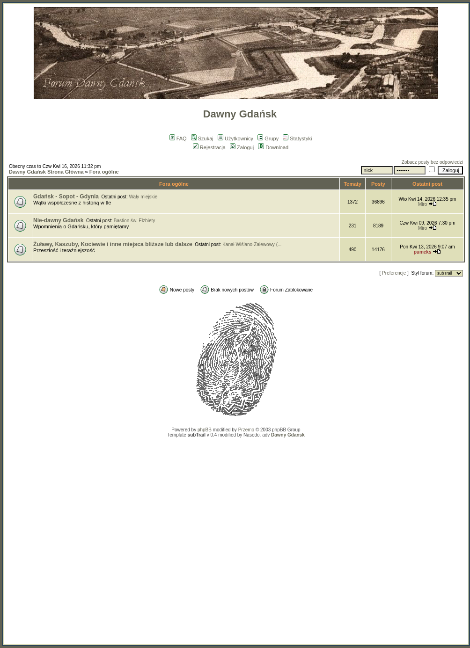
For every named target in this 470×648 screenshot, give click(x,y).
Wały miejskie (143, 196)
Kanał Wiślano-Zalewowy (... (251, 244)
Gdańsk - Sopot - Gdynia (66, 196)
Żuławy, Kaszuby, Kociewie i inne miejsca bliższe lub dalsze (112, 244)
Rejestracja (209, 147)
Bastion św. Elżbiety (134, 220)
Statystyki (297, 138)
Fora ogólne (104, 172)
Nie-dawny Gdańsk (58, 220)
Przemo (246, 429)
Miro (422, 204)
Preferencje (394, 273)
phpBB (205, 429)
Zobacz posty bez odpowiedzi (432, 162)
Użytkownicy (235, 138)
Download (273, 147)
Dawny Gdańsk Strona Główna (46, 172)
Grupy (268, 138)
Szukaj (202, 138)
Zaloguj (242, 147)
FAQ (178, 138)
